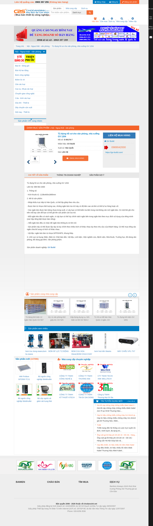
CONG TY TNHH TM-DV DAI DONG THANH (86, 396)
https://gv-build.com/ (114, 152)
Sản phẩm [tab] (57, 8)
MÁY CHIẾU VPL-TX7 (126, 351)
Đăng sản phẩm (129, 2)
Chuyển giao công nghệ (24, 94)
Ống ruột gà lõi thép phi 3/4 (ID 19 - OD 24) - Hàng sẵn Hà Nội (117, 435)
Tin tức (151, 9)
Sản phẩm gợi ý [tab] (96, 175)
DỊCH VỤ (114, 482)
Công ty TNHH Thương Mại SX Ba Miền (105, 396)
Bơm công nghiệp (22, 75)
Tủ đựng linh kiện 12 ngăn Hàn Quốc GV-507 (34, 318)
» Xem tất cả (131, 401)
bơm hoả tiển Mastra (103, 351)
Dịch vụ (112, 19)
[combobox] (86, 12)
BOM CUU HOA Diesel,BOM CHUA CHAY (82, 352)
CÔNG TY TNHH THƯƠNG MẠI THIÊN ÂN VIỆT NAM (85, 377)
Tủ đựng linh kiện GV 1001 (125, 318)
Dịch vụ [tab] (84, 8)
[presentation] (130, 295)
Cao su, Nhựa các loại (24, 89)
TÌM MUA (83, 482)
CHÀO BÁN (53, 482)
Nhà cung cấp (121, 19)
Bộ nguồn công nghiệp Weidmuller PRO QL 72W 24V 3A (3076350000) (24, 400)
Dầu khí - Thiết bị (22, 103)
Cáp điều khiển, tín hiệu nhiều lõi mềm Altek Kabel (115, 445)
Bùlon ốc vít (20, 80)
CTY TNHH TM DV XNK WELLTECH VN (105, 377)
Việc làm (95, 19)
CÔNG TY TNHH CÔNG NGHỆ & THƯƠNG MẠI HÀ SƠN (66, 377)
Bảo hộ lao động (22, 70)
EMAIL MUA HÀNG (75, 158)
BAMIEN (20, 482)
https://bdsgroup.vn (73, 515)
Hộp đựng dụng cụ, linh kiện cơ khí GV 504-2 (79, 318)
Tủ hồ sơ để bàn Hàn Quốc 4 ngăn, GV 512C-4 (103, 318)
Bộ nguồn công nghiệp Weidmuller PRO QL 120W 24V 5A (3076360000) (44, 378)
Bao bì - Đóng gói (22, 66)
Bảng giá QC (150, 27)
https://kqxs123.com (89, 515)
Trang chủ (20, 46)
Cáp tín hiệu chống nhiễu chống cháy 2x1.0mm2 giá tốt (117, 415)
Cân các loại (20, 84)
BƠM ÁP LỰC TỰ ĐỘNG (59, 351)
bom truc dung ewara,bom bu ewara (36, 352)
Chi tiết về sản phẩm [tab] (38, 175)
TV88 (99, 425)
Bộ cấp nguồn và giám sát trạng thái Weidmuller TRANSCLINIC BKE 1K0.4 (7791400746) (44, 400)
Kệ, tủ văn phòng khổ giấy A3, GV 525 (57, 318)
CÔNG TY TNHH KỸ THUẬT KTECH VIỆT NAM (67, 396)
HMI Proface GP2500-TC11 (24, 377)
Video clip (132, 19)
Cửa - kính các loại (22, 98)
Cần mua (103, 19)
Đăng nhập (100, 2)
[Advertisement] (81, 272)
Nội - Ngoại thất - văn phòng (38, 46)
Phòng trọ (60, 515)
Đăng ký (113, 2)
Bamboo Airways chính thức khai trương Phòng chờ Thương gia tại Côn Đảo (123, 488)
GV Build (109, 141)
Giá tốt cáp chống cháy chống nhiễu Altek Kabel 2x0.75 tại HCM (117, 405)
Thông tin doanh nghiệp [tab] (69, 175)
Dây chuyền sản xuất (23, 107)
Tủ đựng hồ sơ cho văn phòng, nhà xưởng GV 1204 (73, 46)
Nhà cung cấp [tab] (71, 8)
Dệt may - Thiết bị (22, 112)
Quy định (150, 18)
